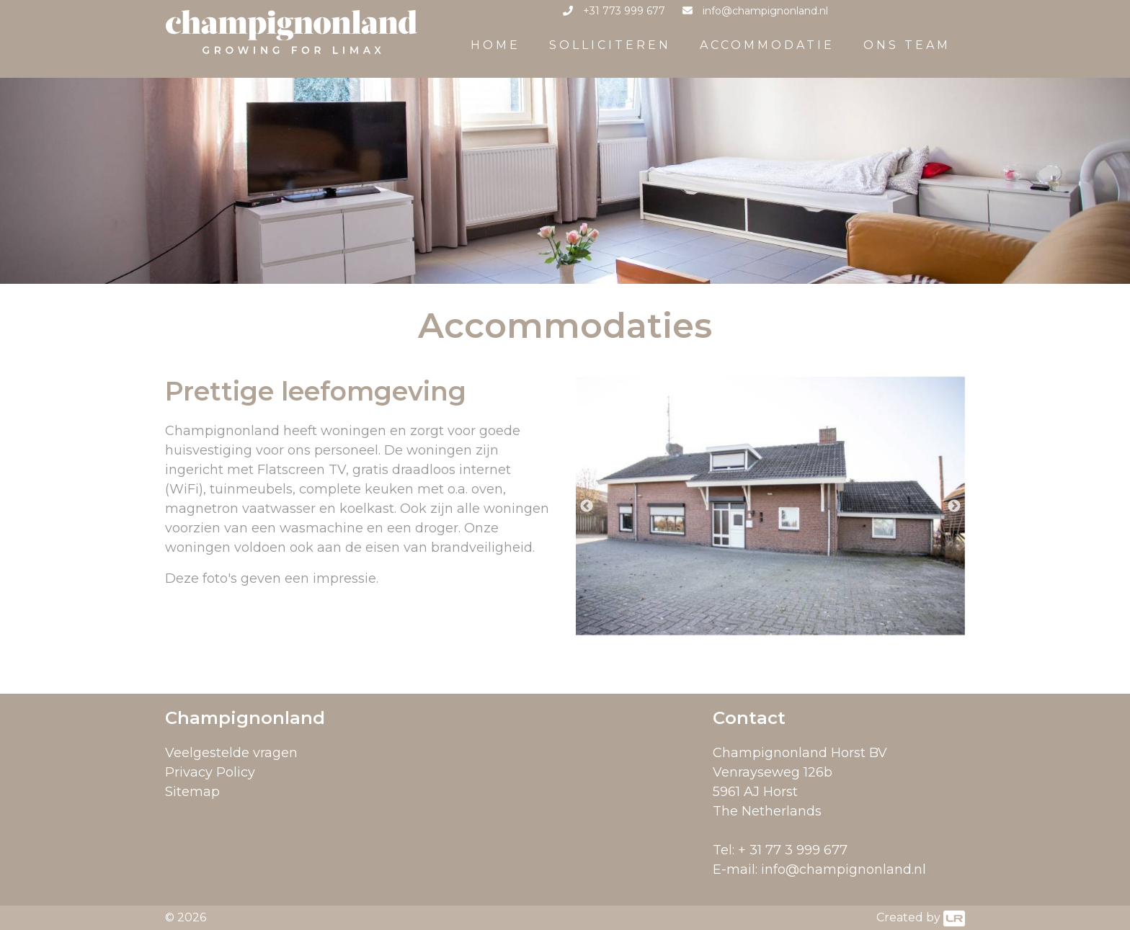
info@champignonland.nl (843, 869)
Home (495, 45)
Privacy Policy (210, 772)
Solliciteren (610, 45)
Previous (586, 506)
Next (954, 506)
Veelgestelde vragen (231, 753)
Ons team (907, 45)
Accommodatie (767, 45)
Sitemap (192, 792)
